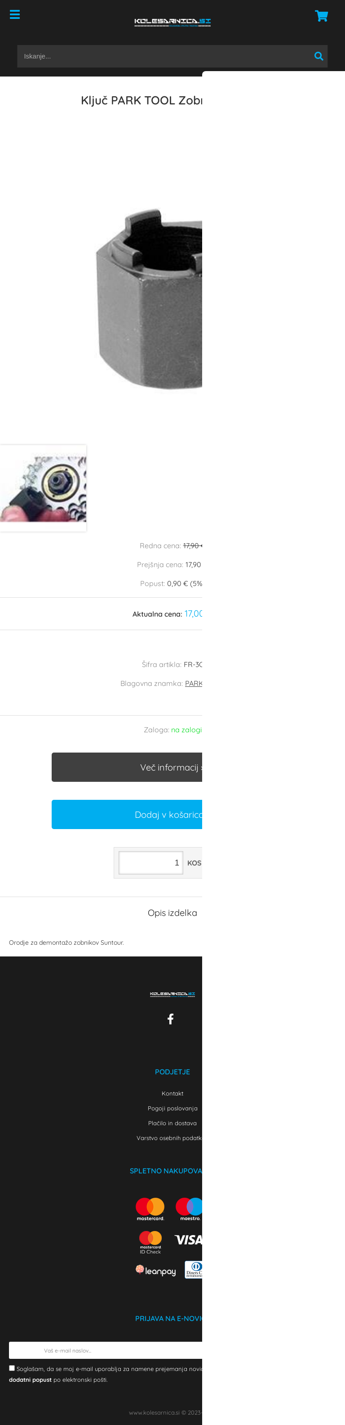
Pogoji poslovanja (173, 1108)
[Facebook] (172, 1020)
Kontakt (172, 1093)
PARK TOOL (205, 683)
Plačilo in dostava (172, 1123)
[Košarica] (319, 16)
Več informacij (169, 767)
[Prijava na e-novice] (327, 1350)
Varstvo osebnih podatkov (172, 1137)
